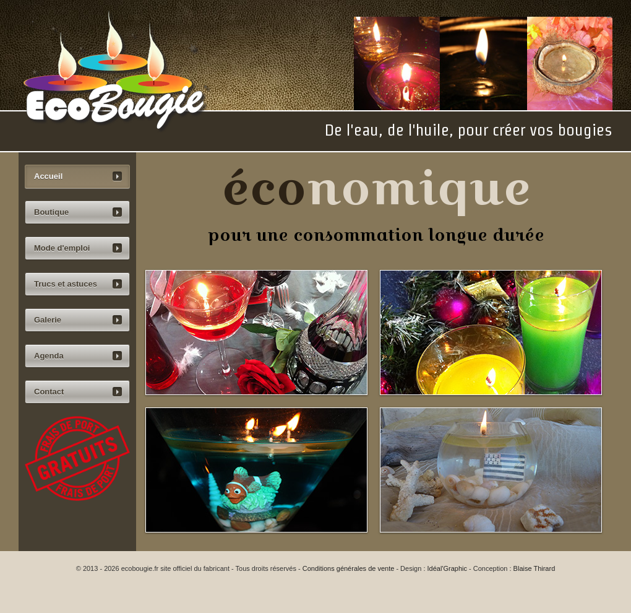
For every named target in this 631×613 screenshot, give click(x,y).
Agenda (49, 355)
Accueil (48, 176)
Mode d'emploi (62, 248)
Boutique (51, 212)
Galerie (47, 319)
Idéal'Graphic (447, 568)
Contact (49, 391)
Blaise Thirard (534, 568)
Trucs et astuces (65, 284)
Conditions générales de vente (349, 568)
